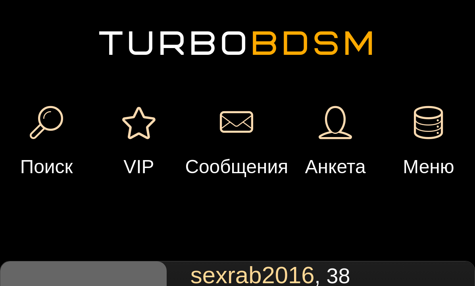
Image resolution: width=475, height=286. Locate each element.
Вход (92, 59)
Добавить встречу (364, 49)
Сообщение (163, 115)
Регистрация (92, 32)
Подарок (225, 115)
